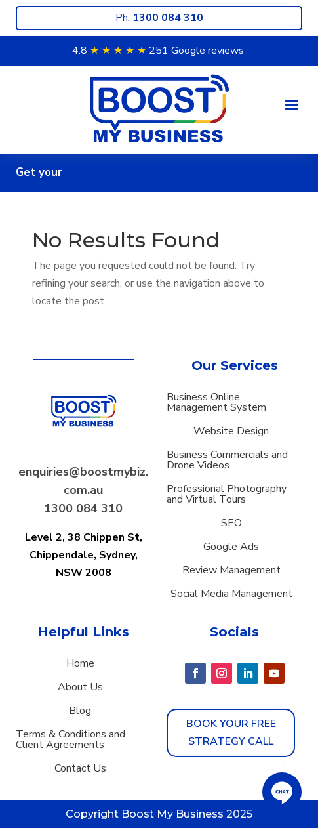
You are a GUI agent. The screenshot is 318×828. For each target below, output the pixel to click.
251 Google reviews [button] (196, 50)
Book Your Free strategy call (231, 732)
